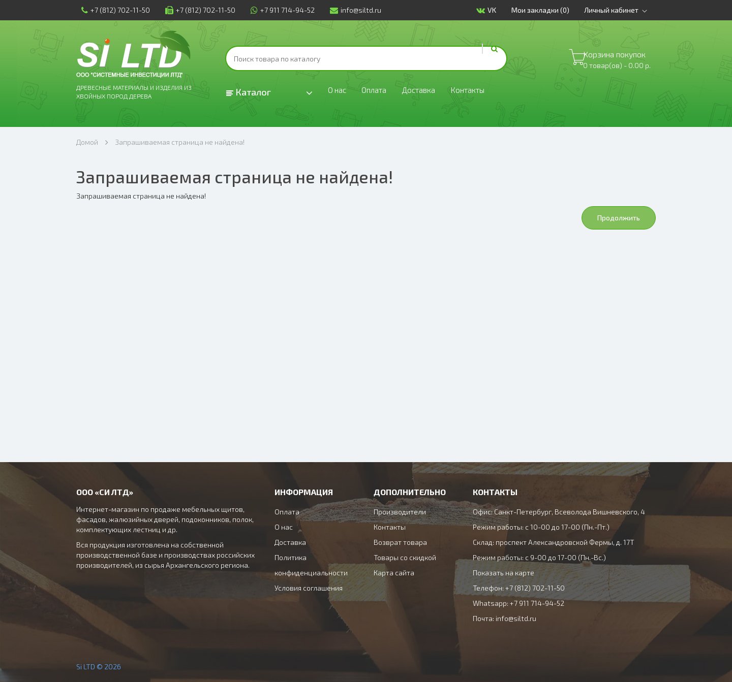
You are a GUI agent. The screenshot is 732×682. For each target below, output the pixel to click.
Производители (400, 511)
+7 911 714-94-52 (278, 10)
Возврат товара (400, 542)
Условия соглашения (308, 587)
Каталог (248, 92)
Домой (87, 142)
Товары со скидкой (405, 557)
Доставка (430, 92)
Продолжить (618, 217)
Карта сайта (394, 572)
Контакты (486, 92)
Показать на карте (503, 572)
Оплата (380, 92)
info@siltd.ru (350, 10)
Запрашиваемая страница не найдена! (180, 142)
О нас (339, 92)
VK (491, 10)
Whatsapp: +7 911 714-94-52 (518, 603)
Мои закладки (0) (545, 10)
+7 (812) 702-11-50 (110, 10)
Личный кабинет (622, 10)
